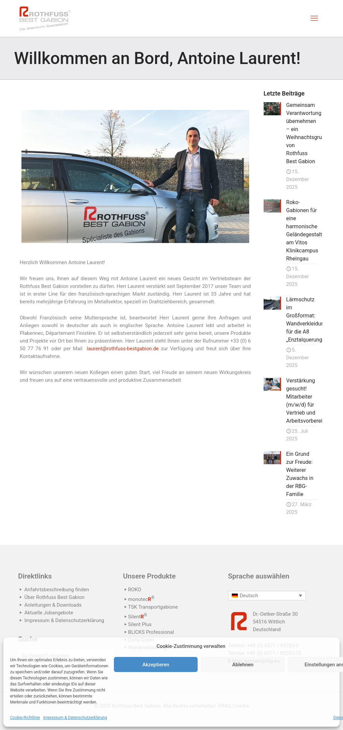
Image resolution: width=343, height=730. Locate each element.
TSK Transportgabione (153, 607)
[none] (267, 595)
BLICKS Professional (151, 632)
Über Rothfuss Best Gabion (54, 597)
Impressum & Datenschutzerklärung (75, 717)
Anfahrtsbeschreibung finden (56, 590)
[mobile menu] (314, 18)
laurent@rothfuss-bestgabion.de (122, 349)
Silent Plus (139, 624)
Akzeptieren (155, 665)
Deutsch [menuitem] (249, 596)
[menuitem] (267, 595)
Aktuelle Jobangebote (48, 613)
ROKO (134, 590)
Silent (137, 617)
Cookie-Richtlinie (25, 717)
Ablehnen (242, 665)
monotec (141, 599)
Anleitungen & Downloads (53, 605)
